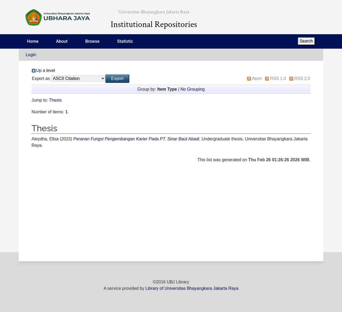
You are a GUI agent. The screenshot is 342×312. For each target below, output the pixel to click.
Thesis (55, 100)
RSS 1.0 (278, 78)
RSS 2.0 (302, 78)
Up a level (45, 70)
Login (31, 54)
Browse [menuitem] (92, 41)
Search (306, 41)
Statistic (125, 41)
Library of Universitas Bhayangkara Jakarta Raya (191, 288)
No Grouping (192, 89)
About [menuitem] (62, 41)
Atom (257, 78)
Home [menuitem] (32, 41)
